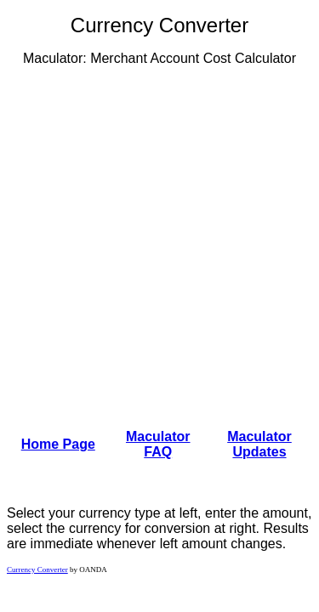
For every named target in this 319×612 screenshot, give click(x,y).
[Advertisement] (159, 239)
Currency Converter (37, 569)
